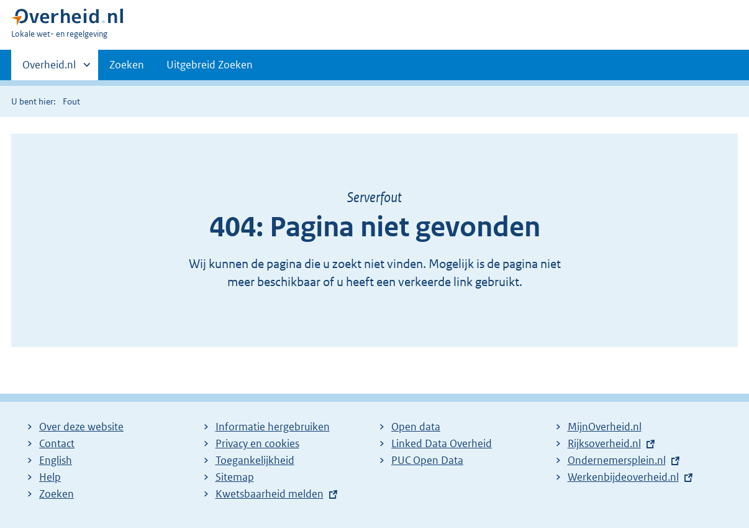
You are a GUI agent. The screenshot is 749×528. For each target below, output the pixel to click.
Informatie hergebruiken (273, 426)
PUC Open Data (427, 460)
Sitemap (235, 477)
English (55, 460)
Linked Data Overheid (441, 443)
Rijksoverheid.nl (604, 443)
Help (50, 477)
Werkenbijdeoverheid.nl (623, 477)
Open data (415, 426)
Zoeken (126, 65)
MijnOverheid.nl (605, 426)
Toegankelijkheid (255, 460)
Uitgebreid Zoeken (209, 65)
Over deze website (81, 426)
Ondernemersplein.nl (617, 460)
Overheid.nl (49, 68)
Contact (57, 443)
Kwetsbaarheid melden (270, 494)
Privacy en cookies (257, 443)
